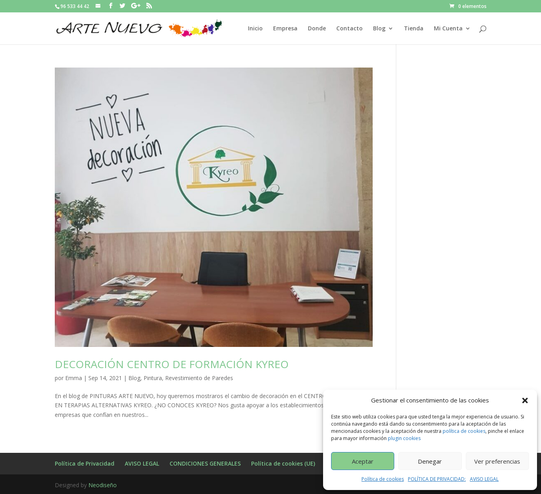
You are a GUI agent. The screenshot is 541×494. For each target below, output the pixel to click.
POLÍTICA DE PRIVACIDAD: (437, 479)
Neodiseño (102, 485)
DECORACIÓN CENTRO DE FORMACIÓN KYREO (172, 364)
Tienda (413, 29)
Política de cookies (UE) (283, 463)
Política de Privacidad (84, 463)
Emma (73, 378)
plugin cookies (404, 438)
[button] (525, 400)
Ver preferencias (497, 461)
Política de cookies (382, 479)
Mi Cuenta (448, 29)
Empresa (285, 29)
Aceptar (362, 461)
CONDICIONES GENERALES (205, 463)
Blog (379, 29)
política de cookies (464, 431)
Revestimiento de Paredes (199, 378)
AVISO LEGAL (484, 479)
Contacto (349, 29)
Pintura (153, 378)
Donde (317, 29)
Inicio (255, 29)
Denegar (430, 461)
